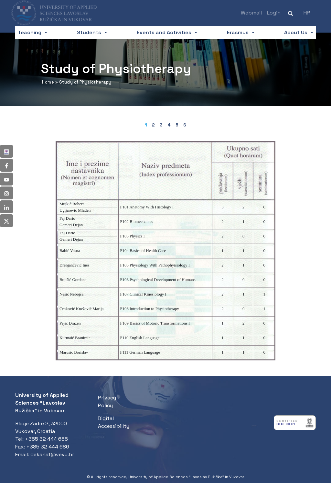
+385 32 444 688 (46, 439)
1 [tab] (146, 125)
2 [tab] (153, 125)
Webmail (251, 12)
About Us (295, 32)
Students (89, 32)
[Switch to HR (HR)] (306, 12)
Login (274, 12)
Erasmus (238, 32)
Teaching (29, 32)
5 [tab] (177, 125)
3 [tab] (161, 125)
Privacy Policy (107, 401)
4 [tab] (169, 125)
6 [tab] (184, 125)
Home (48, 82)
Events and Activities (164, 32)
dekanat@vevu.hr (52, 454)
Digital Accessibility (113, 422)
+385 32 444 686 (47, 446)
